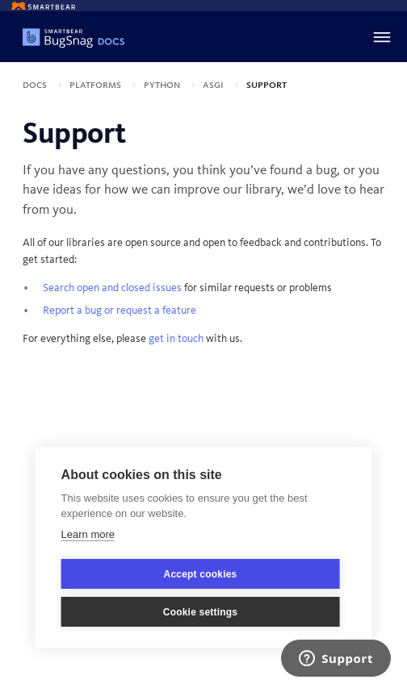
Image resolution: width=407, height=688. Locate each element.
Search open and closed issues (112, 288)
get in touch (176, 338)
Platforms (96, 84)
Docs (36, 84)
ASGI (214, 84)
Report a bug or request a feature (119, 310)
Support (266, 84)
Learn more (88, 534)
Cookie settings (200, 612)
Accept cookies (200, 574)
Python (163, 84)
